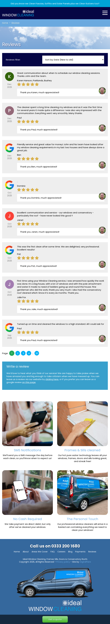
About (26, 551)
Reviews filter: (13, 59)
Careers (61, 551)
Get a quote (55, 619)
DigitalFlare (85, 561)
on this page (29, 382)
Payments (80, 551)
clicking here (51, 379)
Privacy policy (63, 561)
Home (17, 551)
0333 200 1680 (65, 546)
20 (37, 353)
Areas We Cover (40, 551)
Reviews (92, 551)
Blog (70, 551)
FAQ (53, 551)
